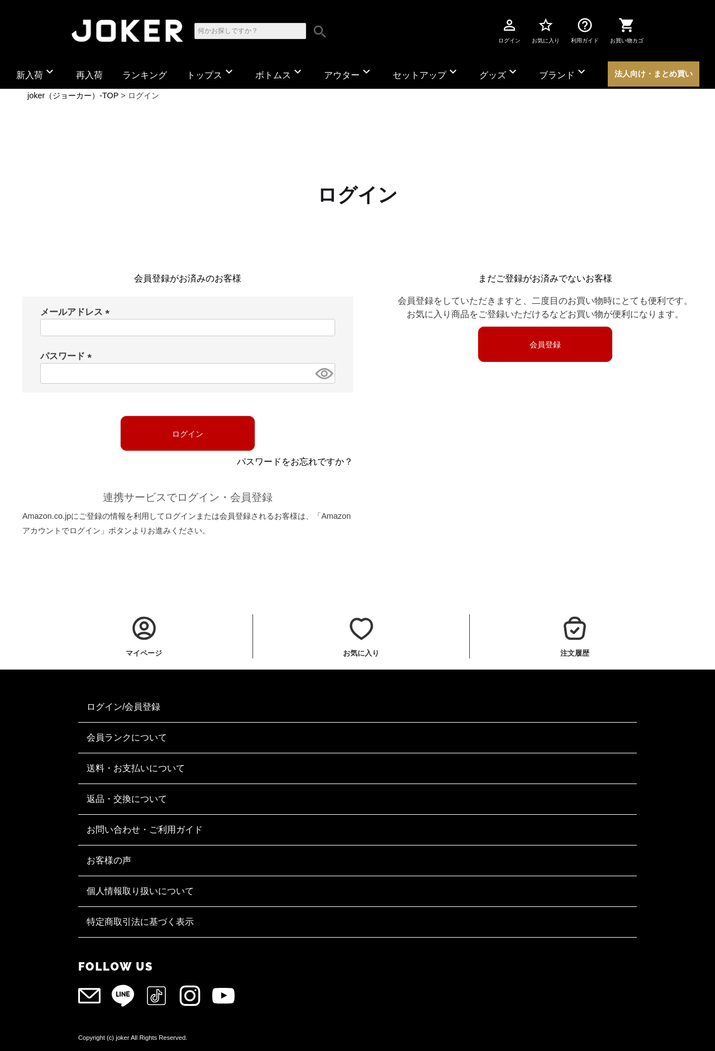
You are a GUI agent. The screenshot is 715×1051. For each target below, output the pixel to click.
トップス (211, 72)
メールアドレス (77, 312)
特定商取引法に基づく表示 (140, 921)
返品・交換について (127, 799)
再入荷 (89, 75)
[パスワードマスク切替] (323, 373)
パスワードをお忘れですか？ (295, 461)
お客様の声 (109, 860)
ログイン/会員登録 (123, 706)
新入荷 (36, 72)
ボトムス (279, 72)
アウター (348, 72)
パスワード (68, 356)
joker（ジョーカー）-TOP (72, 95)
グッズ (499, 72)
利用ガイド (585, 30)
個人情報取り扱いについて (140, 891)
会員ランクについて (127, 737)
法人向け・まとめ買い (653, 73)
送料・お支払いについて (136, 768)
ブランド (563, 72)
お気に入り (546, 30)
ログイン (509, 30)
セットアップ (426, 72)
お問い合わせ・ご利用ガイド (145, 829)
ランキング (144, 75)
